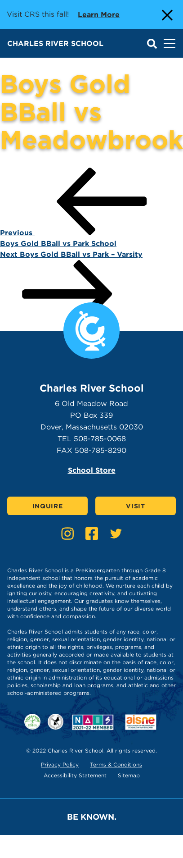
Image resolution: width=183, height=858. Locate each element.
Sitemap (129, 775)
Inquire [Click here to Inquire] (47, 506)
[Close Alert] (166, 14)
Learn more (99, 14)
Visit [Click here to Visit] (135, 506)
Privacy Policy (60, 764)
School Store (92, 470)
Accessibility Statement (75, 775)
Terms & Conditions (116, 764)
